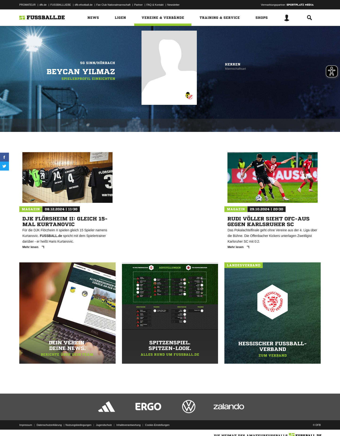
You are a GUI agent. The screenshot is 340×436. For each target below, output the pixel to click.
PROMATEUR (27, 4)
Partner (138, 4)
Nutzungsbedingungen (78, 425)
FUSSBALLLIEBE (60, 4)
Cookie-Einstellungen (157, 425)
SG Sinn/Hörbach (97, 63)
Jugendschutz (104, 425)
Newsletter (173, 4)
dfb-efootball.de (84, 4)
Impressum (25, 425)
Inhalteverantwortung (128, 425)
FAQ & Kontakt (155, 4)
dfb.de (43, 4)
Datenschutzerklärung (49, 425)
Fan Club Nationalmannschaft (113, 4)
